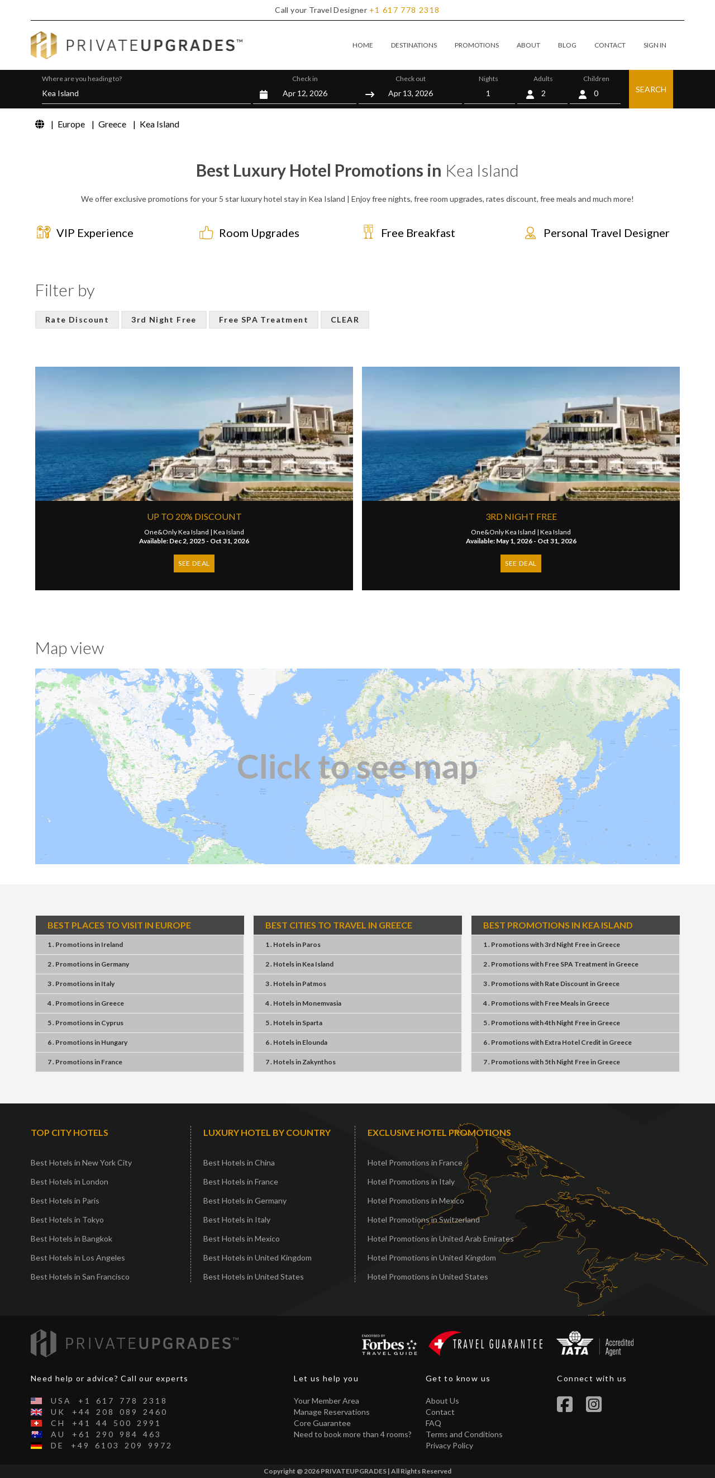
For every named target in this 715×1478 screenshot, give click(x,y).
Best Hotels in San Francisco (80, 1276)
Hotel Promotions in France (415, 1162)
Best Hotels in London (69, 1181)
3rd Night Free (164, 319)
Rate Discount (77, 319)
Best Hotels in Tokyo (67, 1219)
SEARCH (651, 89)
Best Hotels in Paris (65, 1200)
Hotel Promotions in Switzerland (424, 1219)
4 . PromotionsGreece (85, 1003)
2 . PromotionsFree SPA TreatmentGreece (560, 964)
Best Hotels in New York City (81, 1162)
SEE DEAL (194, 563)
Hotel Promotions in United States (428, 1276)
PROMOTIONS (477, 45)
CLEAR (345, 319)
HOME (362, 45)
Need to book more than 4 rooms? (353, 1434)
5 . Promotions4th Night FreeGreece (551, 1023)
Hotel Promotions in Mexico (416, 1200)
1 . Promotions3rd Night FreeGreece (551, 944)
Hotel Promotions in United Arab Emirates (441, 1238)
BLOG (567, 45)
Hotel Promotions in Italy (411, 1181)
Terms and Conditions (464, 1434)
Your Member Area (326, 1400)
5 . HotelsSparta (293, 1023)
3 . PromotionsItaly (81, 983)
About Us (442, 1400)
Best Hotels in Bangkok (71, 1238)
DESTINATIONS (414, 45)
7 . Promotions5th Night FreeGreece (551, 1062)
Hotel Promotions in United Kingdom (432, 1257)
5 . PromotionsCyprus (85, 1023)
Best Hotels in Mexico (241, 1238)
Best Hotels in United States (253, 1276)
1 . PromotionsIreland (85, 944)
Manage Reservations (332, 1412)
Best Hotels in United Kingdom (257, 1257)
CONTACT (610, 45)
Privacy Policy (449, 1445)
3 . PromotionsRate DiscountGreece (551, 983)
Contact (440, 1412)
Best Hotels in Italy (236, 1219)
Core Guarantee (322, 1423)
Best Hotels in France (240, 1181)
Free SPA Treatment (263, 319)
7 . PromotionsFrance (84, 1062)
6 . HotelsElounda (296, 1042)
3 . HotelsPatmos (295, 983)
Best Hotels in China (239, 1162)
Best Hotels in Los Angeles (78, 1257)
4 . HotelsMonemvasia (303, 1003)
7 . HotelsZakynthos (300, 1062)
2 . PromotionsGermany (88, 964)
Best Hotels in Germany (245, 1200)
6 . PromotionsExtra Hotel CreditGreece (557, 1042)
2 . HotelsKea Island (299, 964)
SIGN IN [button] (655, 45)
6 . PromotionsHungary (87, 1042)
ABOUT (528, 45)
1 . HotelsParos (293, 944)
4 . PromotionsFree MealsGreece (546, 1003)
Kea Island (228, 532)
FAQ (433, 1423)
